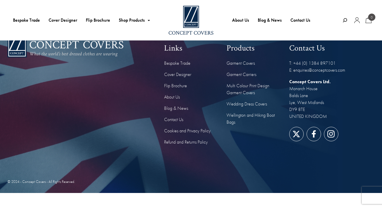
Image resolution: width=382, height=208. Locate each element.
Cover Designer (63, 20)
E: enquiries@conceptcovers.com (317, 70)
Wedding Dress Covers (247, 104)
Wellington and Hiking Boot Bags (251, 118)
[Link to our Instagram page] (331, 134)
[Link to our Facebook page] (313, 134)
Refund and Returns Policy (186, 142)
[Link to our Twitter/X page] (296, 134)
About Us (240, 20)
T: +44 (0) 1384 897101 (312, 63)
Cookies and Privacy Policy (187, 131)
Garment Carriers (241, 74)
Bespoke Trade (26, 20)
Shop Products (132, 20)
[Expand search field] (345, 20)
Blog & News (270, 20)
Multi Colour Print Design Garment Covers (248, 89)
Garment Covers (241, 63)
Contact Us (300, 20)
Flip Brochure (98, 20)
